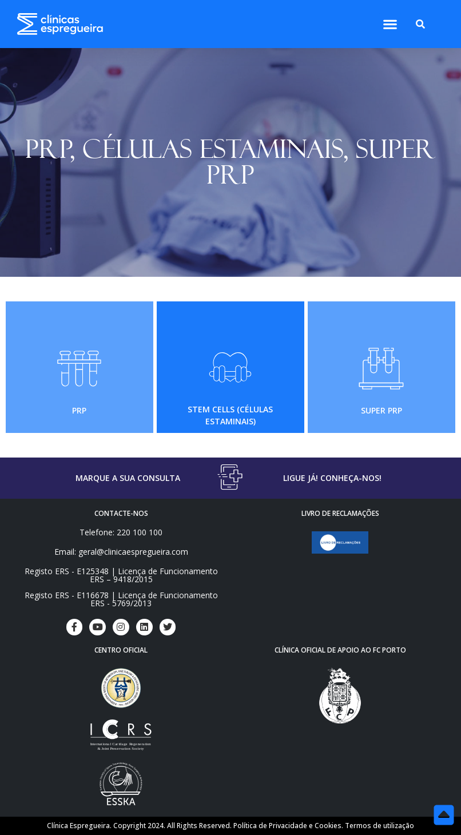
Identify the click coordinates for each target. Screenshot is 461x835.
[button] (390, 24)
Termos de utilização (379, 825)
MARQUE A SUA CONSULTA (127, 477)
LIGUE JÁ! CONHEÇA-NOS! (332, 477)
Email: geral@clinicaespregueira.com (121, 551)
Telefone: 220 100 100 (121, 532)
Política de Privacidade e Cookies (287, 825)
